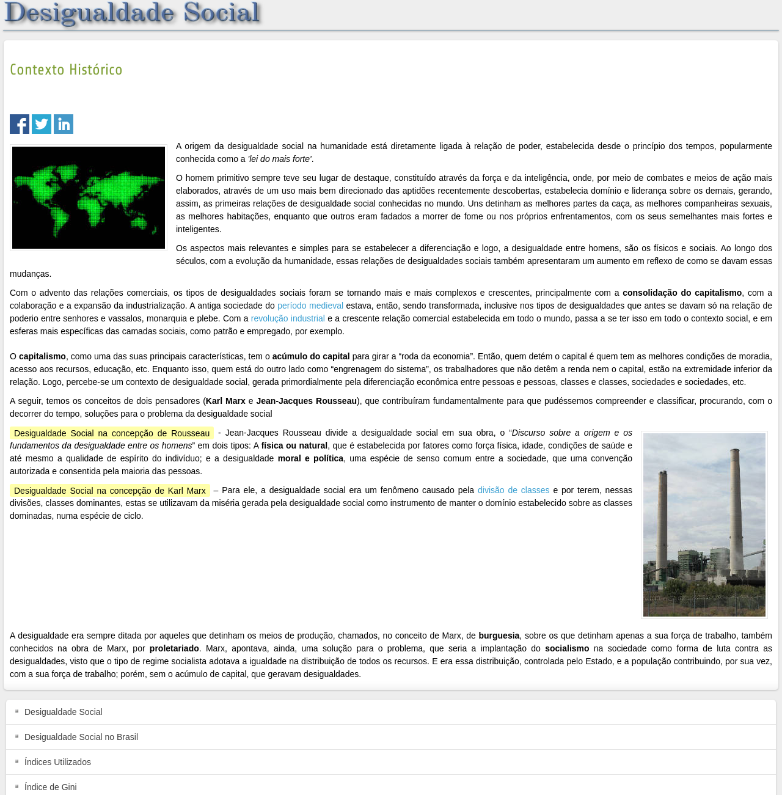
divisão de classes (514, 490)
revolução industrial (288, 318)
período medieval (310, 305)
